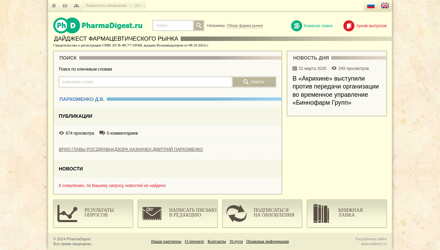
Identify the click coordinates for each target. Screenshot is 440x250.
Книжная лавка (312, 25)
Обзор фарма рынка (245, 25)
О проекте (194, 241)
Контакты (217, 241)
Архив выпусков (365, 25)
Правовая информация (267, 241)
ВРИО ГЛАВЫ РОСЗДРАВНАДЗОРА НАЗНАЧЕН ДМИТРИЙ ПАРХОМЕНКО (131, 149)
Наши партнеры (166, 241)
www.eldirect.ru (374, 244)
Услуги (236, 241)
